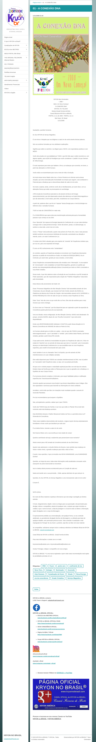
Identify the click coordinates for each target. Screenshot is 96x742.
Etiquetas (36, 566)
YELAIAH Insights (9, 76)
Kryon (52, 566)
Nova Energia (81, 574)
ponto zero (62, 566)
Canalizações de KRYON (11, 45)
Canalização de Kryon (56, 574)
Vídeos (6, 88)
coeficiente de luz (75, 566)
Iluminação (60, 570)
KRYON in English (9, 92)
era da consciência (41, 578)
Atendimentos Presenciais (12, 84)
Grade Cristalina (58, 578)
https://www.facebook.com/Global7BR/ (50, 634)
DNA (44, 566)
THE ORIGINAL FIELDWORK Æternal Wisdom (13, 59)
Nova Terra (38, 570)
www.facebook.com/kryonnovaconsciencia (51, 629)
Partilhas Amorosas (10, 72)
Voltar (36, 589)
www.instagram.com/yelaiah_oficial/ (44, 663)
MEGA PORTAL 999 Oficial (12, 53)
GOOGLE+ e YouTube (64, 673)
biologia (49, 570)
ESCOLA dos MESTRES (11, 49)
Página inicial (8, 37)
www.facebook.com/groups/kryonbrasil (50, 642)
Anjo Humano (39, 574)
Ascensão (71, 570)
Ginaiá (70, 574)
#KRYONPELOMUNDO (11, 80)
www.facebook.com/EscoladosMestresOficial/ (52, 618)
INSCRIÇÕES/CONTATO (11, 68)
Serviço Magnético (74, 578)
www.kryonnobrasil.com (47, 530)
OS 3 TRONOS (8, 64)
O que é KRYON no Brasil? (12, 41)
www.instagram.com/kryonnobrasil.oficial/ (46, 656)
